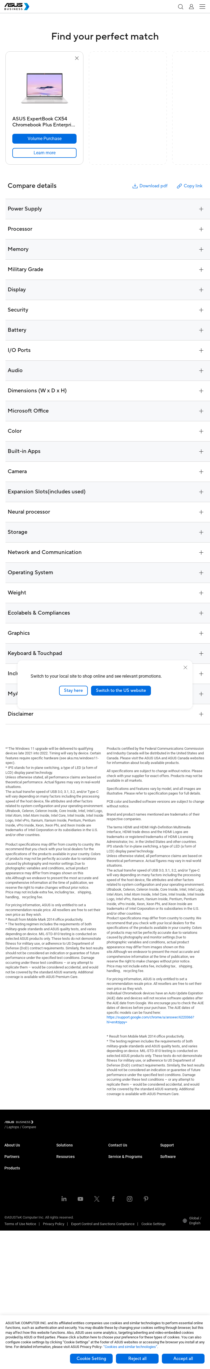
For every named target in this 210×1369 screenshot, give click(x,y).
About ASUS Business (21, 1150)
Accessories (14, 1306)
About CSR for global (20, 1158)
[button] (180, 6)
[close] (185, 667)
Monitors (11, 1224)
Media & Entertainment (73, 1212)
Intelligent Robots (17, 1298)
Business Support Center (179, 1150)
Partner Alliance (16, 1179)
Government (65, 1229)
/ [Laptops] (43, 1123)
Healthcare (64, 1183)
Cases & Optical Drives (22, 1282)
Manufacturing (67, 1191)
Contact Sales (119, 1158)
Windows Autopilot (174, 1195)
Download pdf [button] (149, 186)
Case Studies (66, 1274)
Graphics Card (15, 1257)
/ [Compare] (58, 1123)
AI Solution (64, 1237)
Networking (13, 1274)
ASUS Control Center (176, 1179)
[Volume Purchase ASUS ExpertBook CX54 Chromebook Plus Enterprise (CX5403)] (44, 139)
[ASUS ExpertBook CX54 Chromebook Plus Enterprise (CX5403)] (44, 120)
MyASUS (167, 1171)
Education (64, 1166)
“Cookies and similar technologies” (130, 1347)
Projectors (12, 1233)
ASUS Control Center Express (182, 1187)
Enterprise (64, 1158)
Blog (59, 1282)
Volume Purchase (122, 1150)
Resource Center (69, 1266)
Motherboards (15, 1249)
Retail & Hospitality (70, 1175)
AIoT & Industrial (17, 1265)
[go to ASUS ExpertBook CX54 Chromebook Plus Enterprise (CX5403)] (44, 87)
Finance (62, 1221)
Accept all (183, 1358)
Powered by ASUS (122, 1200)
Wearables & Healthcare (23, 1290)
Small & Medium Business (76, 1150)
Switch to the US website (121, 690)
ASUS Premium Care (124, 1179)
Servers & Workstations (22, 1241)
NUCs (8, 1216)
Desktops (11, 1208)
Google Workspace (71, 1245)
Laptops (10, 1200)
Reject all (137, 1358)
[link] (44, 153)
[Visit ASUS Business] (20, 1122)
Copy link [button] (189, 186)
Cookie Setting (91, 1358)
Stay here (73, 690)
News (60, 1290)
